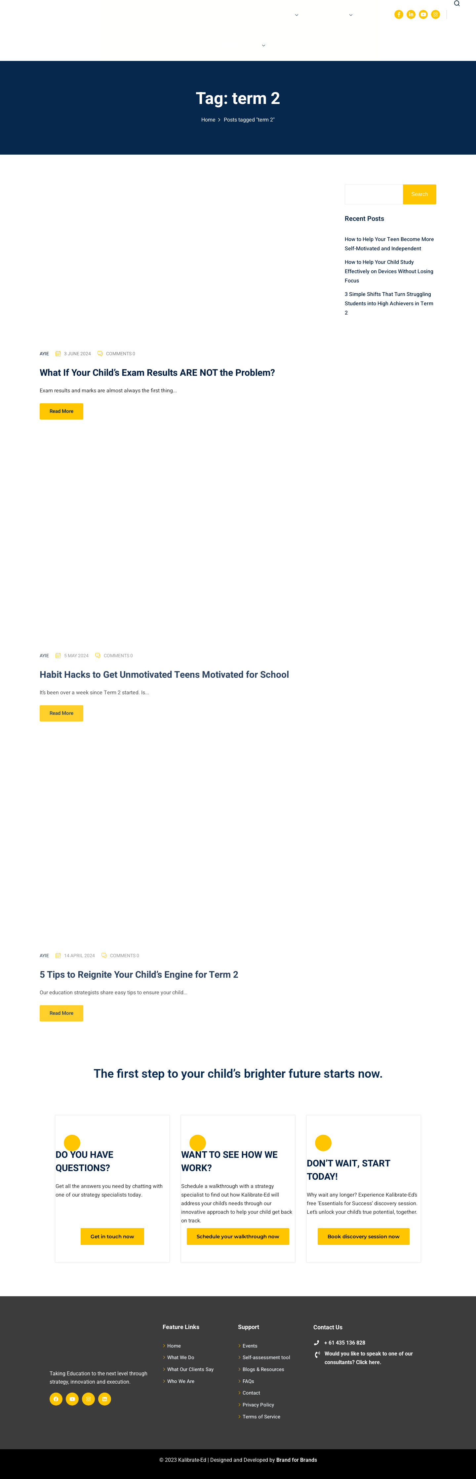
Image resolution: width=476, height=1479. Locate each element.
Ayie (44, 354)
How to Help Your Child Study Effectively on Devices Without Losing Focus (389, 271)
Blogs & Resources (263, 1369)
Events (250, 1346)
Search (419, 194)
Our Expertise (331, 15)
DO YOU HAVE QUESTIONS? (84, 1161)
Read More (61, 412)
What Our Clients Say (190, 1369)
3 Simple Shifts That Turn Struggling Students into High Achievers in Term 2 (389, 303)
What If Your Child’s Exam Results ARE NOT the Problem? (157, 374)
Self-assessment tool (266, 1357)
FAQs (248, 1381)
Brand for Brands (296, 1460)
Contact (251, 1393)
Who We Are (180, 1381)
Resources (281, 15)
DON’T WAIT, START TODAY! (348, 1170)
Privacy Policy (258, 1404)
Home (140, 15)
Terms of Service (261, 1416)
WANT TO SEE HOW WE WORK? (229, 1161)
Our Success (230, 15)
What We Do (181, 15)
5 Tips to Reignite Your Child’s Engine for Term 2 (139, 981)
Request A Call (242, 45)
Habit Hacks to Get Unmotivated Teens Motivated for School (164, 681)
